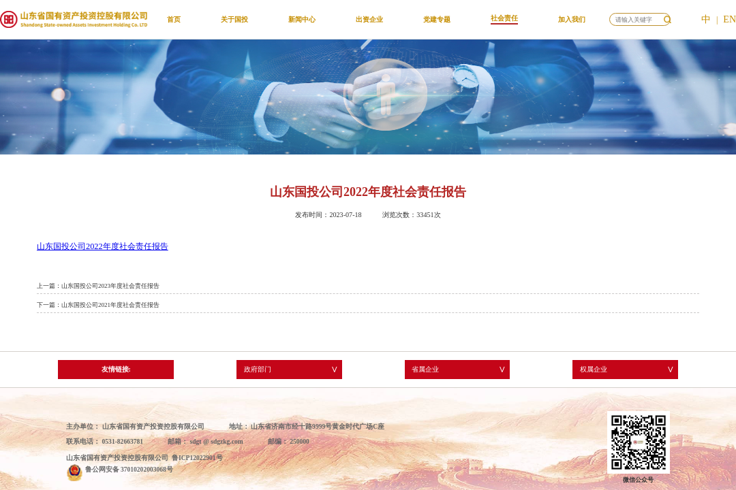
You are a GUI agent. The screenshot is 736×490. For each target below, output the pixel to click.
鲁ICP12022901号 (197, 457)
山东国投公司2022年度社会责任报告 (102, 246)
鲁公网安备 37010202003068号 (129, 469)
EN (729, 19)
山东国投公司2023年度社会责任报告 (110, 285)
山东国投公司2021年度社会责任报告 (110, 304)
